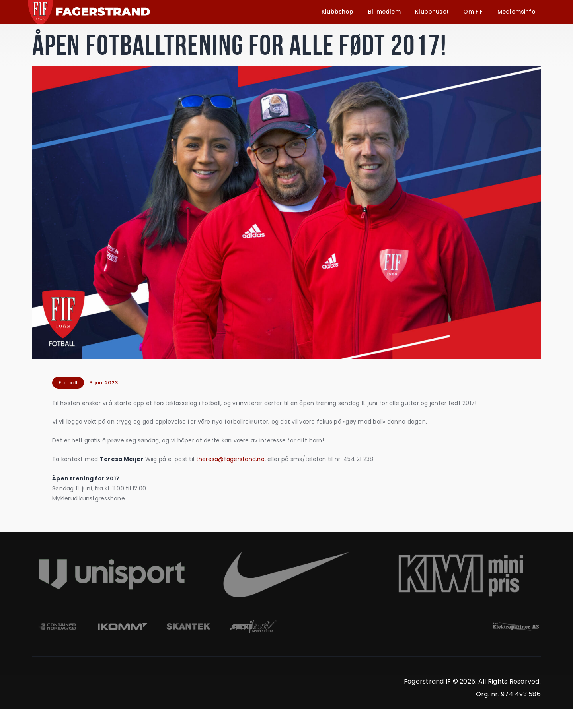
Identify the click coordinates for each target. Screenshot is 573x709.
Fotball (68, 382)
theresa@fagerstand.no (230, 459)
